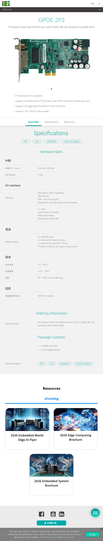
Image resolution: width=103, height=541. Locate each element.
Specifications (51, 121)
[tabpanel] (51, 59)
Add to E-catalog (72, 141)
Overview (33, 121)
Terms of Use (67, 537)
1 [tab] (51, 88)
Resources (69, 121)
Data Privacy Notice (48, 537)
